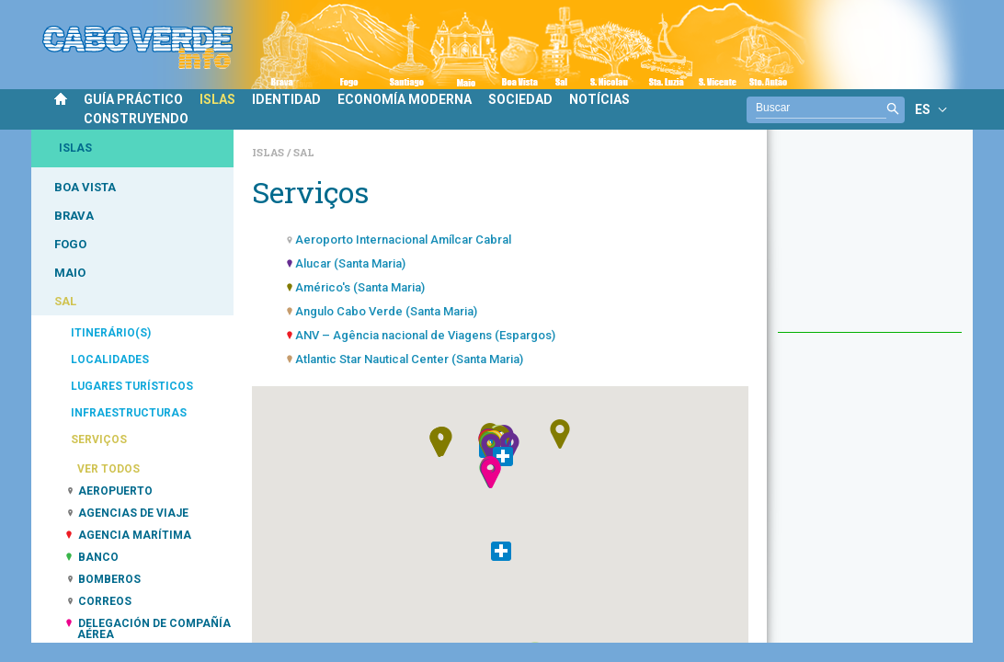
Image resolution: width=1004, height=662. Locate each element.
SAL (65, 301)
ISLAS (217, 99)
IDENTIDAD (286, 99)
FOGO (70, 244)
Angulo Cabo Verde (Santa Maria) (386, 311)
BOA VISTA (85, 187)
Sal (303, 152)
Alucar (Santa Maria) (350, 263)
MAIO (70, 273)
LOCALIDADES (110, 359)
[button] (488, 474)
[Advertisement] (870, 240)
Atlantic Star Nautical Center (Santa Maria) (409, 359)
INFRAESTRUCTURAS (129, 412)
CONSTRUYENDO (136, 118)
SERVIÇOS (99, 439)
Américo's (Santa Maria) (360, 287)
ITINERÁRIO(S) (111, 332)
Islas (269, 152)
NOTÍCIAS (599, 99)
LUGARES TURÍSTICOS (132, 386)
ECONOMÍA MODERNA (404, 99)
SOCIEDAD (520, 99)
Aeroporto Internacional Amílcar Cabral (403, 239)
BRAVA (74, 216)
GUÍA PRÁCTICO (133, 99)
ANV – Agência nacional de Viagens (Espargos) (425, 335)
